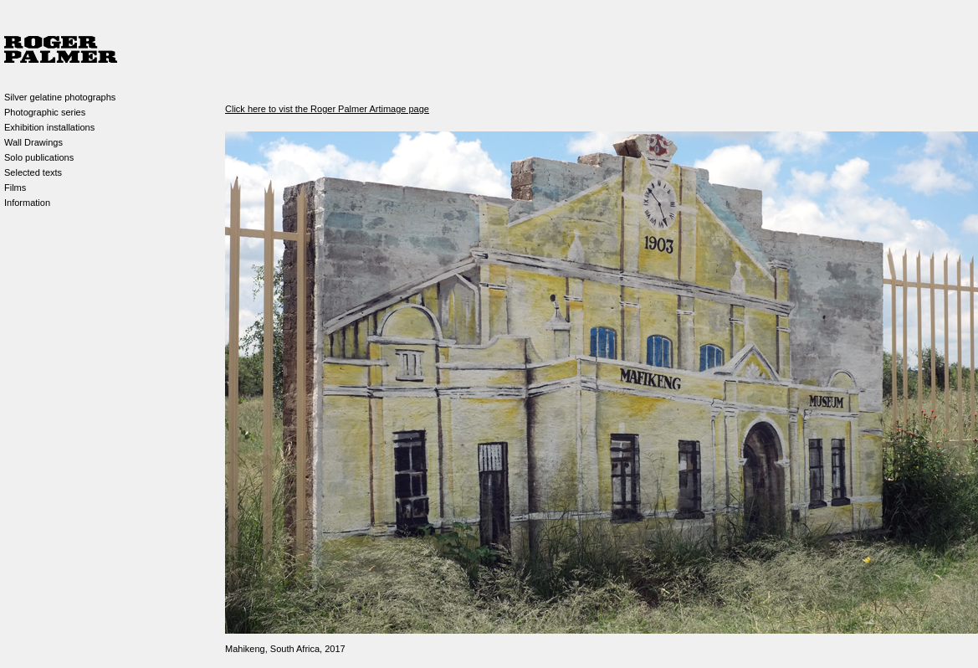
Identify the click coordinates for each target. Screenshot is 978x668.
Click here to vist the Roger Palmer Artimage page (327, 109)
